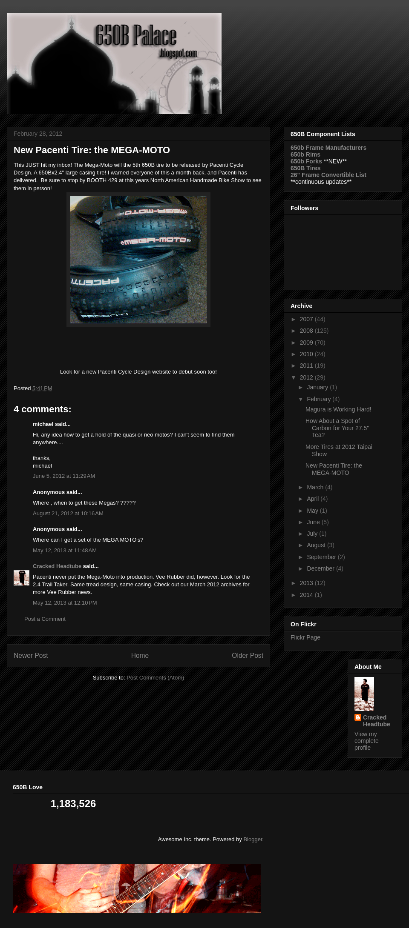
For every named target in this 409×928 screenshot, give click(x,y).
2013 (307, 583)
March (316, 487)
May (313, 510)
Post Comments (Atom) (155, 677)
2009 (307, 342)
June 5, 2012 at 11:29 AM (64, 476)
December (321, 568)
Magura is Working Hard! (338, 409)
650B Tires (306, 168)
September (322, 557)
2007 (307, 319)
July (313, 533)
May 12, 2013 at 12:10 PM (65, 603)
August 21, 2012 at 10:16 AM (68, 513)
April (313, 498)
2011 (307, 365)
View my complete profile (366, 741)
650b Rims (305, 154)
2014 (307, 594)
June (314, 522)
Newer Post (31, 655)
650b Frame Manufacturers (328, 147)
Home (140, 655)
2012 (307, 377)
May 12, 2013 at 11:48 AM (65, 550)
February (319, 399)
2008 (307, 330)
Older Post (247, 655)
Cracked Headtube (57, 566)
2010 (307, 354)
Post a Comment (45, 619)
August (317, 545)
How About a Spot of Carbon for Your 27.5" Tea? (337, 428)
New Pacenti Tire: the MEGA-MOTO (333, 469)
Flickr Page (305, 637)
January (318, 387)
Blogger (252, 839)
